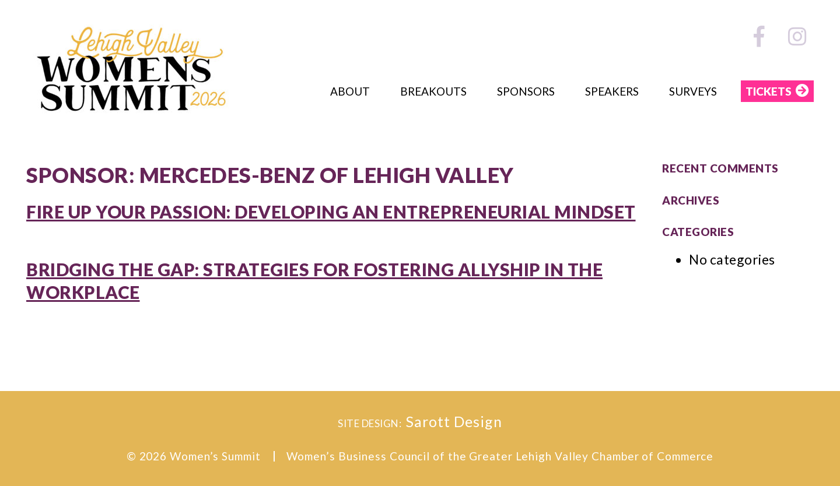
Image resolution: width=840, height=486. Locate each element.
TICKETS (769, 91)
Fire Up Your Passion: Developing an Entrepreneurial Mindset (331, 211)
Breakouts (433, 91)
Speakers (612, 91)
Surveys (693, 91)
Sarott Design (454, 421)
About (350, 91)
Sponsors (526, 91)
